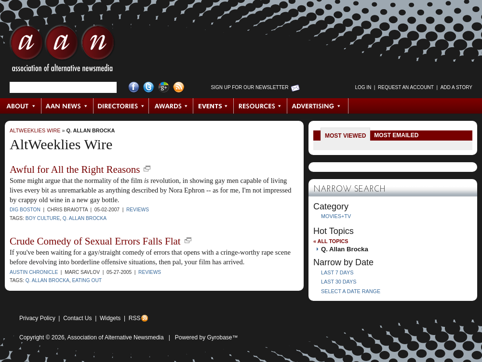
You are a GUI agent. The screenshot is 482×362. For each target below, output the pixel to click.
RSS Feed (178, 87)
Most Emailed (396, 135)
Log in (363, 87)
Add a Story (456, 87)
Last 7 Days (337, 272)
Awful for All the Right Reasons (75, 169)
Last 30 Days (338, 281)
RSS (135, 318)
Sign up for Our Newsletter (250, 87)
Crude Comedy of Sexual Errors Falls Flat (95, 241)
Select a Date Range (350, 291)
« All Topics (330, 241)
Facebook (133, 87)
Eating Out (87, 280)
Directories (121, 106)
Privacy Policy (37, 318)
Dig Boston (25, 209)
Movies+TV (336, 216)
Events (213, 106)
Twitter (148, 87)
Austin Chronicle (34, 272)
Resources (260, 106)
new (147, 168)
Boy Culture (43, 218)
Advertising (317, 106)
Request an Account (406, 87)
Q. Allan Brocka (90, 130)
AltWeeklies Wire (35, 130)
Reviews (137, 209)
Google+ (163, 87)
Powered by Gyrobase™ (206, 337)
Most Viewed (345, 135)
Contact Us (77, 318)
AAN (62, 50)
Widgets (110, 318)
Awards (171, 106)
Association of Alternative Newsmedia (115, 337)
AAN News (68, 106)
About (21, 106)
